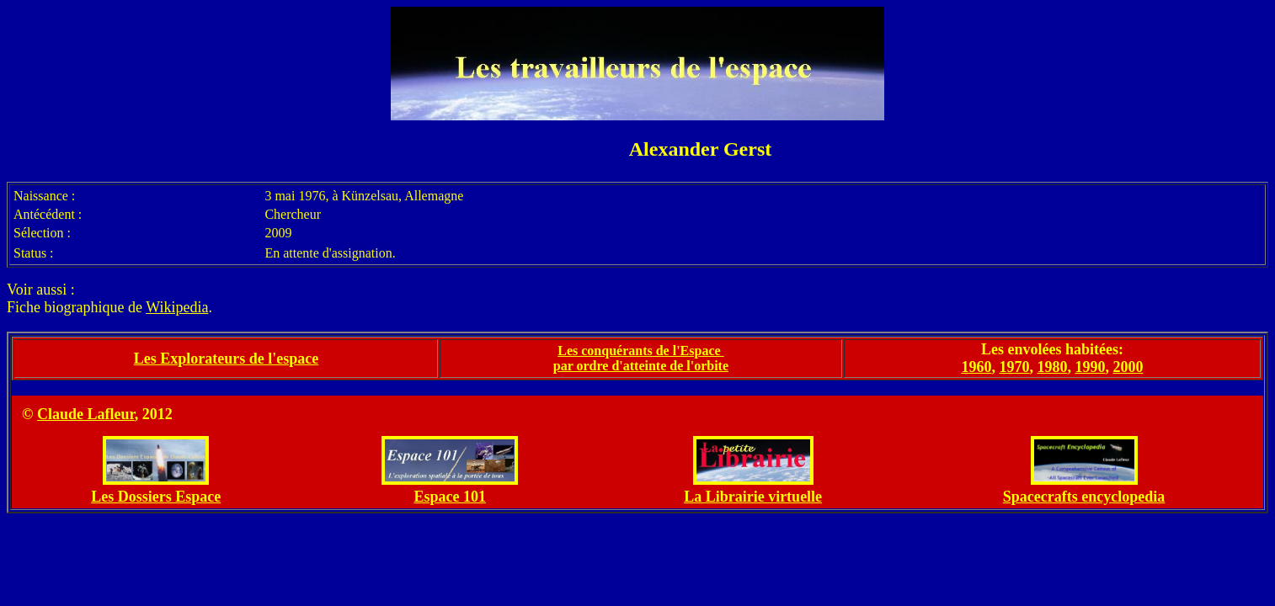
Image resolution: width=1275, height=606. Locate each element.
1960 (976, 367)
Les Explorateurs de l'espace (226, 358)
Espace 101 (450, 496)
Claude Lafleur (86, 414)
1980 (1052, 367)
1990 (1090, 367)
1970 (1014, 367)
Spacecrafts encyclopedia (1084, 496)
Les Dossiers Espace (156, 496)
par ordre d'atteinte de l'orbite (640, 366)
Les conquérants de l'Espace (640, 350)
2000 (1127, 367)
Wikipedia (177, 307)
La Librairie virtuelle (753, 496)
